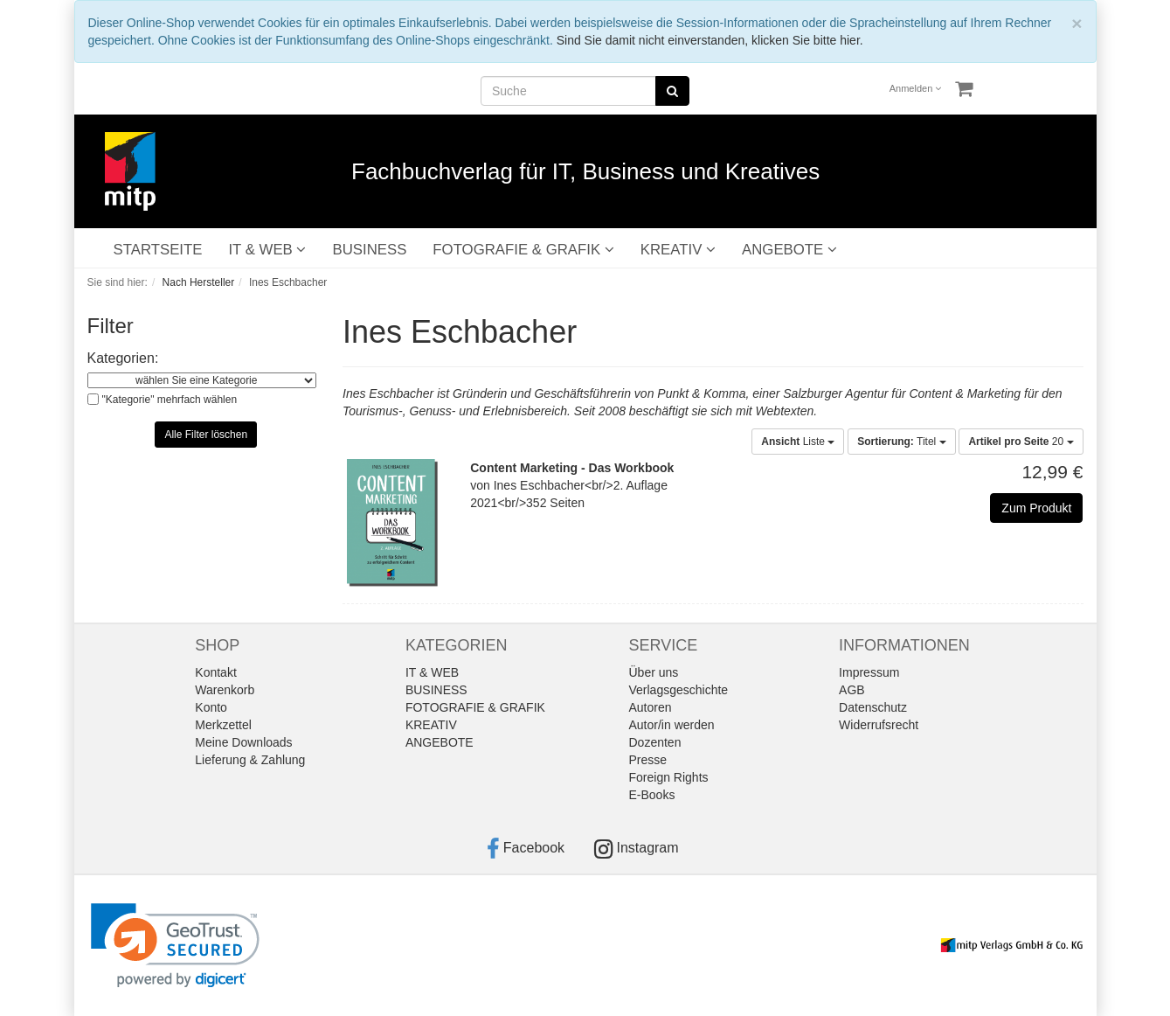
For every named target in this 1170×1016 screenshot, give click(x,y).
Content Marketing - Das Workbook (572, 468)
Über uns (654, 672)
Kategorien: (123, 358)
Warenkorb (224, 690)
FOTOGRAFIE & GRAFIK (523, 249)
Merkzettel (223, 725)
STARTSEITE (158, 249)
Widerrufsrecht (878, 725)
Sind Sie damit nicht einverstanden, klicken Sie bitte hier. (710, 40)
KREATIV (678, 249)
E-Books (652, 795)
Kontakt (215, 672)
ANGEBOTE (789, 249)
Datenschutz (873, 707)
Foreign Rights (669, 777)
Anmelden (916, 88)
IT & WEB (267, 249)
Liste (797, 441)
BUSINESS (369, 249)
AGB (852, 690)
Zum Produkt (1036, 508)
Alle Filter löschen (205, 434)
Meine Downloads (243, 742)
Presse (648, 760)
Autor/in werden (672, 725)
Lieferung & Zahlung (250, 760)
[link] (175, 945)
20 (1020, 441)
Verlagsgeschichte (679, 690)
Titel (901, 441)
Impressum (869, 672)
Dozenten (655, 742)
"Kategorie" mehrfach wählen (170, 399)
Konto (211, 707)
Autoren (650, 707)
